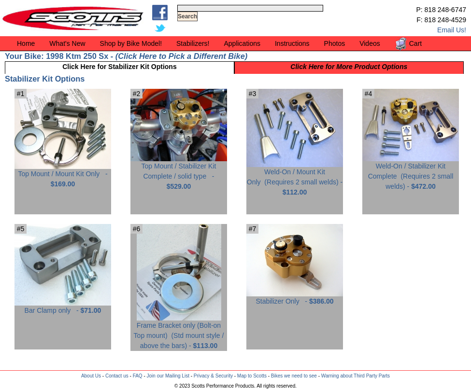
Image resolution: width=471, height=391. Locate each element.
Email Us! (451, 30)
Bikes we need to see (294, 375)
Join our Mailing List (168, 375)
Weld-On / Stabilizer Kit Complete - (410, 172)
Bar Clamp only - (62, 306)
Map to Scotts (252, 375)
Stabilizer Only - (294, 297)
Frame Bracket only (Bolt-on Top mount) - (179, 331)
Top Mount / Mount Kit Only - (62, 175)
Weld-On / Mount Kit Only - (294, 178)
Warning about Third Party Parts (355, 375)
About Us (91, 375)
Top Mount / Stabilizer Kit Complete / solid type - (178, 172)
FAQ (138, 375)
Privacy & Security (213, 375)
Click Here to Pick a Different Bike (181, 56)
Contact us (116, 375)
